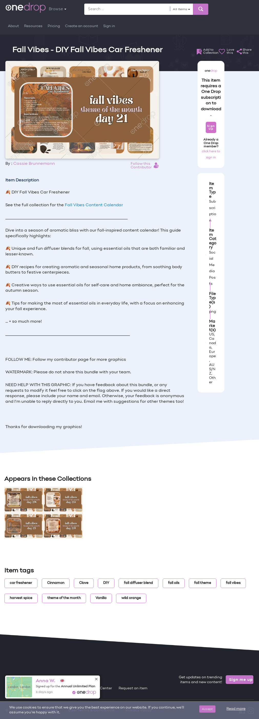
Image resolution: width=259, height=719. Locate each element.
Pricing (54, 26)
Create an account (81, 26)
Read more (235, 709)
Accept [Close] (207, 709)
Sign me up (241, 679)
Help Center (101, 688)
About (13, 26)
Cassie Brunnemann (34, 164)
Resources (33, 26)
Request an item (133, 688)
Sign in (109, 26)
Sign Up (211, 127)
